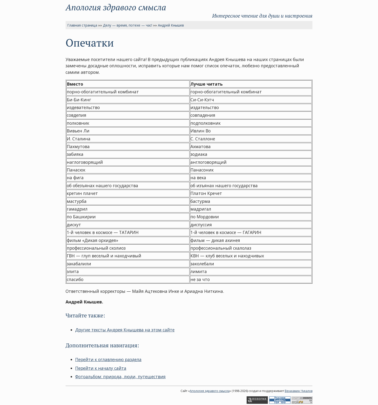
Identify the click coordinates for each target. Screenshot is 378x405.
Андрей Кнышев (171, 25)
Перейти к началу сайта (100, 368)
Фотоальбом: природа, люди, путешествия (120, 376)
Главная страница (82, 25)
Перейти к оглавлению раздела (108, 359)
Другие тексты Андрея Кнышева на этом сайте (125, 330)
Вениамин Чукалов (298, 391)
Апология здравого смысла (116, 7)
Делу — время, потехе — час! (127, 25)
